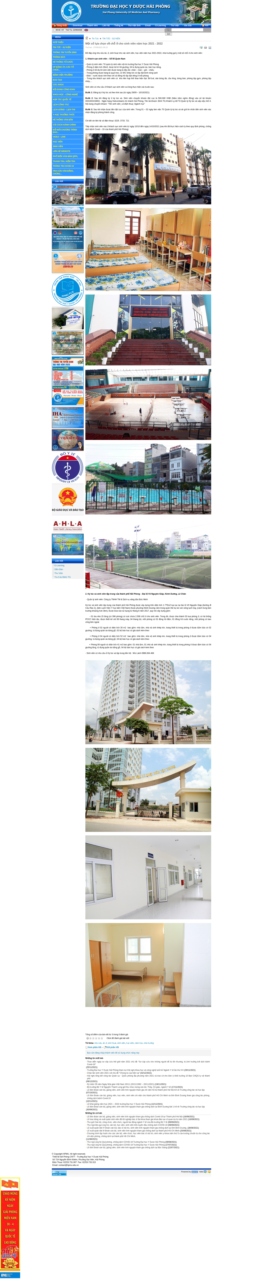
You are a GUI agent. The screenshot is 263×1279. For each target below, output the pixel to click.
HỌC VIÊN (68, 141)
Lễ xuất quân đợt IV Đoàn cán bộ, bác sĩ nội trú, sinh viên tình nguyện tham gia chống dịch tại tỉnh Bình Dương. (137, 1128)
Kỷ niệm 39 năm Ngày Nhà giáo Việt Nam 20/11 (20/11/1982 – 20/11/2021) (120, 1084)
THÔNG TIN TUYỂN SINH (68, 52)
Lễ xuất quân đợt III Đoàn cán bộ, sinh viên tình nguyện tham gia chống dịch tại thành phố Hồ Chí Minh (133, 1131)
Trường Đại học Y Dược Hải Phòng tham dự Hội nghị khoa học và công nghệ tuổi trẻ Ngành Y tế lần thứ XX (135, 1070)
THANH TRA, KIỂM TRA (64, 161)
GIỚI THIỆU (68, 42)
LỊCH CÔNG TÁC (68, 104)
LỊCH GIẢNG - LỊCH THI (68, 109)
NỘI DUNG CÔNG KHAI (64, 89)
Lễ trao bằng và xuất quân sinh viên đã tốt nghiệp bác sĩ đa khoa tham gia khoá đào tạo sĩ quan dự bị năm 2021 (137, 1119)
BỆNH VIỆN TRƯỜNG (68, 74)
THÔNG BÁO (68, 57)
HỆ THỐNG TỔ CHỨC (68, 61)
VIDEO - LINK (68, 137)
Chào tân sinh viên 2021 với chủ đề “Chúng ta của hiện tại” (113, 1073)
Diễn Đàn (59, 569)
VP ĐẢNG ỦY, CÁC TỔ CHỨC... (68, 68)
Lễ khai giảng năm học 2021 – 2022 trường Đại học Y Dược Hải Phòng (119, 1104)
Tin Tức (95, 38)
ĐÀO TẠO (68, 79)
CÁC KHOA (68, 84)
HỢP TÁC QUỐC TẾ (68, 99)
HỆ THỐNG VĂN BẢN (68, 119)
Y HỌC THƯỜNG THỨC (64, 115)
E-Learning (59, 565)
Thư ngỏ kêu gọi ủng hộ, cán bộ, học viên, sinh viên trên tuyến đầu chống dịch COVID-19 (127, 1125)
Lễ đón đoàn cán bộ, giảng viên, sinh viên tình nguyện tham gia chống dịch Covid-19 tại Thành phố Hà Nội (134, 1116)
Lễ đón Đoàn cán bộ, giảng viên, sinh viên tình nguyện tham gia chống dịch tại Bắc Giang (127, 1147)
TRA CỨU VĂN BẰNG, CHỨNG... (68, 172)
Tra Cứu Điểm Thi (63, 577)
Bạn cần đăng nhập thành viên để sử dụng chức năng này (113, 1053)
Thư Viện (59, 573)
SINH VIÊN (68, 146)
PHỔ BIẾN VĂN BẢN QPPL (65, 156)
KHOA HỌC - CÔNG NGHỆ (68, 94)
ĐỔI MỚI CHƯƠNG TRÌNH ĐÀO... (65, 131)
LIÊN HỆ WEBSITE (61, 151)
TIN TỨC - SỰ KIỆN (68, 47)
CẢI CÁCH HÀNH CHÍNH (64, 125)
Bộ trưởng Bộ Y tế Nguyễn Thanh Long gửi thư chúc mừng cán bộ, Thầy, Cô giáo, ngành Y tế (129, 1087)
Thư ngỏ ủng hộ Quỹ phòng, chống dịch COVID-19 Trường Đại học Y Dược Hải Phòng (126, 1142)
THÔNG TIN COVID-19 (63, 166)
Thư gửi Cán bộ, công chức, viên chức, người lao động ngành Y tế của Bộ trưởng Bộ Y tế (127, 1122)
